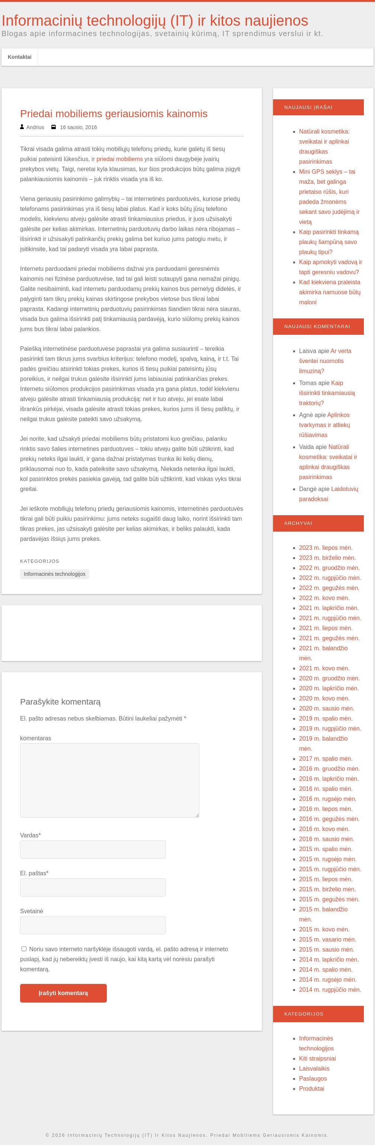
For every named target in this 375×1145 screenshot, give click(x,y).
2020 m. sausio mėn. (327, 708)
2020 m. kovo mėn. (324, 698)
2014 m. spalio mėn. (326, 969)
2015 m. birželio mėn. (327, 889)
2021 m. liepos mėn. (326, 628)
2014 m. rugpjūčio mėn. (330, 990)
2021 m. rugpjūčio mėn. (330, 618)
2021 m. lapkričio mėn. (329, 608)
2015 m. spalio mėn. (326, 849)
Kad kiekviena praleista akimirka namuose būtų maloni (329, 292)
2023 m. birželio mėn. (327, 558)
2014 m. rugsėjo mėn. (328, 979)
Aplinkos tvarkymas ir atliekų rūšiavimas (324, 425)
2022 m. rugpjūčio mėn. (330, 578)
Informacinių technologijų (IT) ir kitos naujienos (154, 20)
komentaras (35, 738)
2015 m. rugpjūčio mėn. (330, 869)
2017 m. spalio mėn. (326, 759)
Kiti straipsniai (317, 1058)
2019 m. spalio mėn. (326, 718)
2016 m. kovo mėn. (324, 829)
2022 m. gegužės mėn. (329, 588)
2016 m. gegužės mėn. (329, 819)
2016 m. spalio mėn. (326, 789)
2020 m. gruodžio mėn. (329, 678)
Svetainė (31, 911)
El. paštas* (34, 873)
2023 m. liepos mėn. (326, 548)
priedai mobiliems (119, 159)
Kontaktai (20, 57)
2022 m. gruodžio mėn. (329, 568)
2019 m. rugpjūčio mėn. (330, 728)
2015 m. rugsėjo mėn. (328, 859)
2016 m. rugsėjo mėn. (328, 799)
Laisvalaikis (314, 1068)
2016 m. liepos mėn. (326, 809)
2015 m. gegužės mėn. (329, 899)
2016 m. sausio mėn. (327, 839)
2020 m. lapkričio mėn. (329, 688)
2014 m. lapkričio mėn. (329, 959)
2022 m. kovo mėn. (324, 598)
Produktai (311, 1088)
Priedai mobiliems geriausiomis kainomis (114, 113)
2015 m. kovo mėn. (324, 929)
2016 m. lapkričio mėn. (329, 779)
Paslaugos (313, 1078)
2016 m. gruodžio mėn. (329, 769)
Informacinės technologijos (55, 574)
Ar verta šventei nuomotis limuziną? (325, 361)
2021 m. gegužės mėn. (329, 638)
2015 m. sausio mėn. (327, 949)
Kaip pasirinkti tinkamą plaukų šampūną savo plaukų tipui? (329, 242)
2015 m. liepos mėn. (326, 879)
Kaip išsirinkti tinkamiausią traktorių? (327, 393)
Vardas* (30, 835)
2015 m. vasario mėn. (327, 939)
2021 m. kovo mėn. (324, 668)
